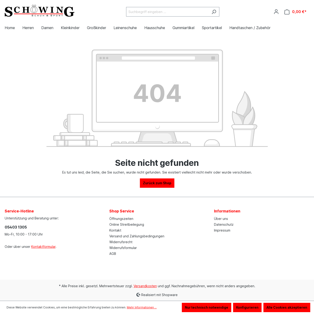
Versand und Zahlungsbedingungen (136, 236)
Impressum (222, 230)
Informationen (227, 211)
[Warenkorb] (295, 11)
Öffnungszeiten (121, 219)
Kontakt (115, 230)
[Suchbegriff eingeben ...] (167, 12)
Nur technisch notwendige (206, 307)
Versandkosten (145, 286)
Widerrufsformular (123, 248)
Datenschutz (224, 224)
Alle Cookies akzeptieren (286, 307)
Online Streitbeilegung (126, 224)
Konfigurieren (247, 307)
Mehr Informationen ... (142, 307)
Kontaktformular (43, 247)
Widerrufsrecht (120, 242)
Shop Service (121, 211)
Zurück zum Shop (157, 183)
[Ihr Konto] (276, 11)
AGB (112, 254)
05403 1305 (16, 227)
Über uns (221, 219)
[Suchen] (213, 12)
